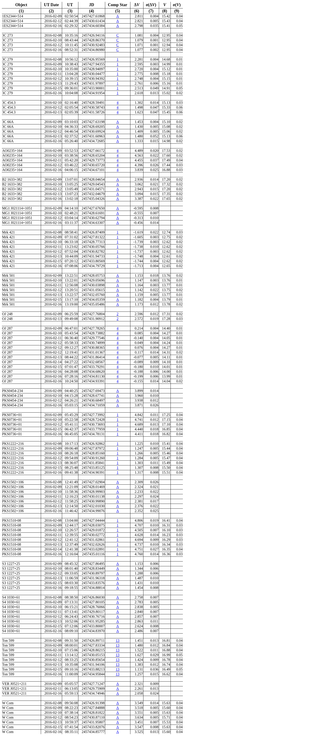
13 (117, 640)
